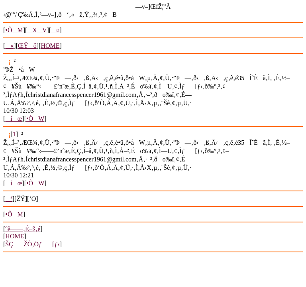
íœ (13, 118)
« (9, 45)
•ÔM (14, 30)
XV (37, 30)
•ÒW (35, 118)
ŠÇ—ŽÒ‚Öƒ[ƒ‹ (32, 244)
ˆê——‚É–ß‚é (22, 229)
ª (8, 198)
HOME (50, 45)
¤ (55, 30)
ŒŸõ (27, 45)
